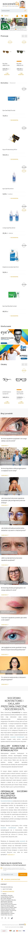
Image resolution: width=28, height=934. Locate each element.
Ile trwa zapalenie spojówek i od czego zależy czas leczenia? (14, 440)
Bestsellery (4, 83)
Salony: (4, 893)
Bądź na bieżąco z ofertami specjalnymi (13, 864)
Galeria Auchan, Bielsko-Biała (9, 907)
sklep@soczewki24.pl (8, 891)
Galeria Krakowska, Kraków (8, 909)
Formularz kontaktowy (7, 887)
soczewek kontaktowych (17, 737)
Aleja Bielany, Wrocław (6, 895)
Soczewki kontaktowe (6, 801)
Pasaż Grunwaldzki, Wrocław (8, 900)
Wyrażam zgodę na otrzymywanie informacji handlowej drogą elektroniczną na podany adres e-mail (14, 869)
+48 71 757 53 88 (7, 889)
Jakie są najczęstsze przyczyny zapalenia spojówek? (11, 559)
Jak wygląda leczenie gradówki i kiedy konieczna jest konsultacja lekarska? (13, 648)
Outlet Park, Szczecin (6, 915)
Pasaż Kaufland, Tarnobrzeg (8, 910)
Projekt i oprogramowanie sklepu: (14, 927)
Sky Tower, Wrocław (6, 898)
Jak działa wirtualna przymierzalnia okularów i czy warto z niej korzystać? (13, 529)
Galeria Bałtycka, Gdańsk (7, 913)
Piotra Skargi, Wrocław (7, 903)
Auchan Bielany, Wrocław (7, 897)
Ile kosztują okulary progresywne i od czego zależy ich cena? (13, 589)
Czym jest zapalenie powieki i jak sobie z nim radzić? (14, 619)
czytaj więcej (5, 445)
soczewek (23, 841)
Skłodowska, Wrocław (6, 901)
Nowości (12, 83)
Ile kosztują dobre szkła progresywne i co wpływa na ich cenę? (13, 469)
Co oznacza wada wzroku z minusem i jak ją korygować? (13, 678)
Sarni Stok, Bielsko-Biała (7, 906)
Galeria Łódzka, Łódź (6, 912)
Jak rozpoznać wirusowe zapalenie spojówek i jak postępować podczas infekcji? (13, 500)
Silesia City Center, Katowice (8, 904)
